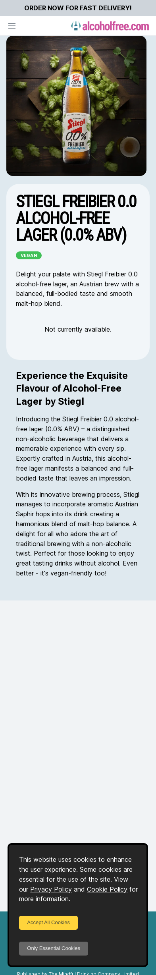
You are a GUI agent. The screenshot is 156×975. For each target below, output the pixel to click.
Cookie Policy (107, 889)
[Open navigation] (11, 25)
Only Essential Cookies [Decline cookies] (53, 948)
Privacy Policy (51, 889)
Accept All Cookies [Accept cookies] (48, 922)
